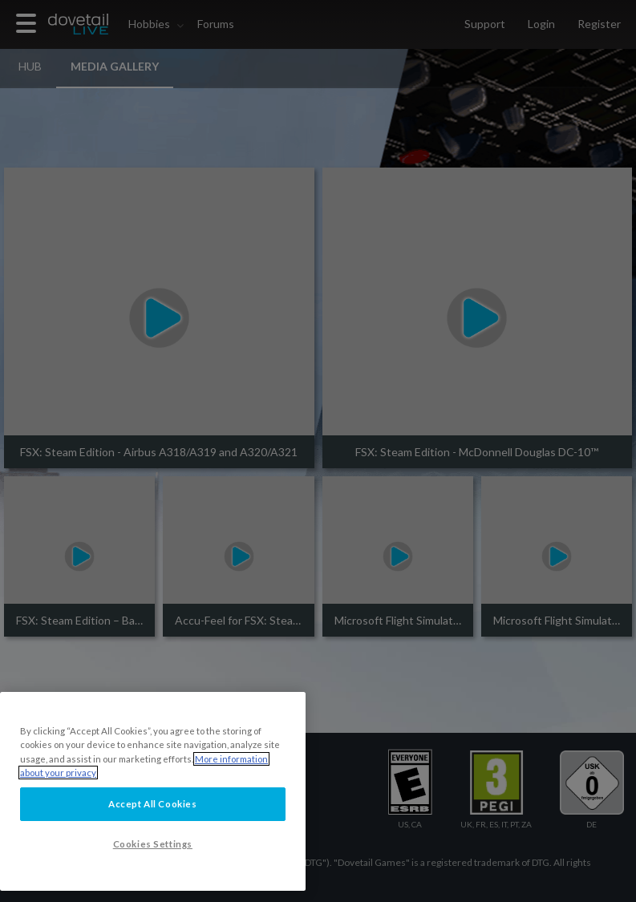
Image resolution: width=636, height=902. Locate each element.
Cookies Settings (152, 844)
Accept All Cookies (152, 804)
